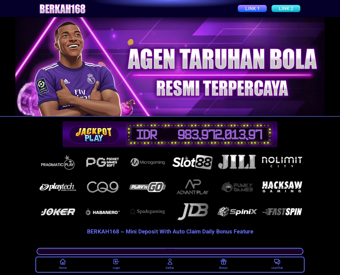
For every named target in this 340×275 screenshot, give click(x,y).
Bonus (223, 264)
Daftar (170, 264)
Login (116, 264)
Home (63, 264)
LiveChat (277, 264)
